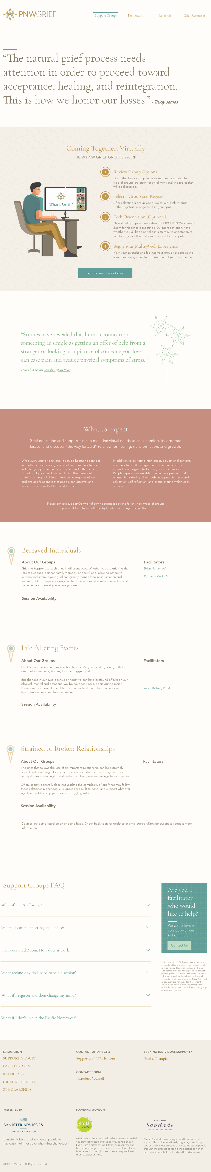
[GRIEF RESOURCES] (19, 1082)
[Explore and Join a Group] (105, 273)
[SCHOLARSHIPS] (17, 1089)
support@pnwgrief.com (83, 503)
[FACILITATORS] (16, 1066)
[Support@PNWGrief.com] (95, 1058)
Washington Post (57, 370)
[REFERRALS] (13, 1074)
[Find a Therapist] (156, 1058)
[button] (155, 568)
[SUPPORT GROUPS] (19, 1058)
